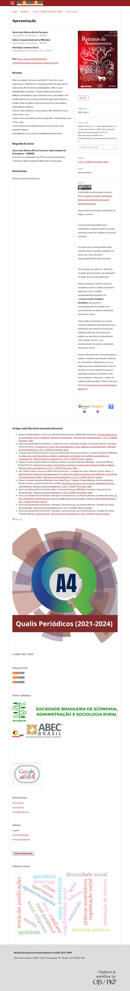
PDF (84, 98)
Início (14, 11)
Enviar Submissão (23, 853)
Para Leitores (18, 803)
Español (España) (20, 835)
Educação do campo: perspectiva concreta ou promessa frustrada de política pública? (74, 465)
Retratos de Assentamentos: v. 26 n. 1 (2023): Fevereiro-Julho (62, 486)
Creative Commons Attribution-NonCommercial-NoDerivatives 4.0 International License (95, 200)
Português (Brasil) (21, 839)
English (15, 830)
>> (20, 519)
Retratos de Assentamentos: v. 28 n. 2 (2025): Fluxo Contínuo (80, 513)
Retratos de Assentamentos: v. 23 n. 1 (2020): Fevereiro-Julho (48, 468)
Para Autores (18, 807)
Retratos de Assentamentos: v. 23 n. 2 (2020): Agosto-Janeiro (72, 477)
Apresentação (26, 492)
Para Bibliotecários (20, 812)
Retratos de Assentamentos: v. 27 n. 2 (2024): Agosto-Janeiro (63, 507)
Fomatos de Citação (89, 147)
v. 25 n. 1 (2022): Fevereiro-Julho (47, 11)
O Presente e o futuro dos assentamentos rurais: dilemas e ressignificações (70, 446)
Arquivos (25, 11)
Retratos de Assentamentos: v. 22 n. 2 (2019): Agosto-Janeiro (63, 459)
